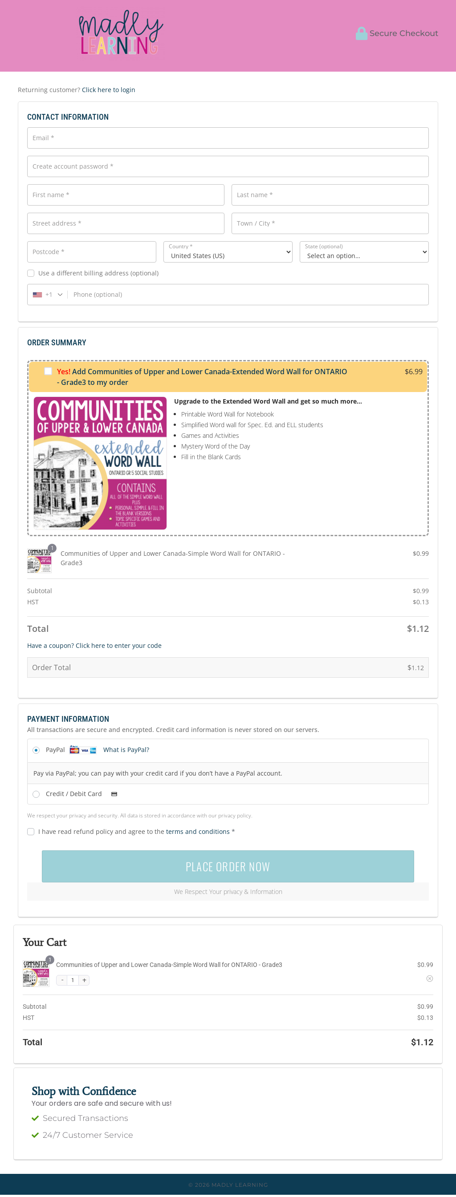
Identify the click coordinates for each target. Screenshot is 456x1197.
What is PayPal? (126, 749)
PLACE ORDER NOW (228, 867)
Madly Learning (240, 1187)
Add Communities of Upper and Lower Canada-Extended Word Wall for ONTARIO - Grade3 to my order (202, 377)
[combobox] (48, 294)
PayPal (97, 749)
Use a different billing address (93, 273)
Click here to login (108, 89)
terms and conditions (198, 831)
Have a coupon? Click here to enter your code (94, 645)
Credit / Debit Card (84, 793)
